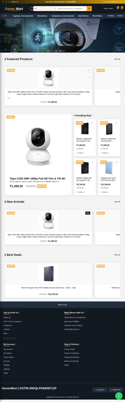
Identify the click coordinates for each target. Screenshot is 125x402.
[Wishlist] (117, 9)
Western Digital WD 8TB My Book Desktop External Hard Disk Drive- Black (106, 94)
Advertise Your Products (73, 325)
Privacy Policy (69, 349)
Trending (111, 16)
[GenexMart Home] (14, 8)
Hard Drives (83, 16)
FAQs (66, 365)
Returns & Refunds (71, 361)
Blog (5, 333)
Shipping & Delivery (71, 357)
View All (117, 59)
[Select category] (45, 8)
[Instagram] (9, 2)
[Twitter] (6, 2)
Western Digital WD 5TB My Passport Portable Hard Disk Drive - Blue (77, 290)
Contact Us (8, 325)
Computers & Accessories (62, 16)
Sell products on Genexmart (75, 317)
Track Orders (9, 357)
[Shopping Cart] (121, 9)
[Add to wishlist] (92, 123)
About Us (7, 317)
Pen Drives (97, 16)
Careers (7, 329)
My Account (8, 349)
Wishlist (7, 365)
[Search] (89, 8)
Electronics (42, 16)
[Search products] (72, 8)
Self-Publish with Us (72, 329)
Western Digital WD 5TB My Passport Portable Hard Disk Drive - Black (47, 290)
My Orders (8, 353)
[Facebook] (3, 2)
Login (6, 373)
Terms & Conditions (71, 353)
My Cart (7, 361)
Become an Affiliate (71, 321)
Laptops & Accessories (23, 16)
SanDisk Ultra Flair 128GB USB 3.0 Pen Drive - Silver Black (48, 94)
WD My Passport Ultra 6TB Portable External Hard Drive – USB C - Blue (18, 290)
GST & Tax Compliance (12, 321)
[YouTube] (12, 338)
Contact (120, 16)
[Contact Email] (121, 2)
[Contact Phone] (118, 2)
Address (7, 369)
